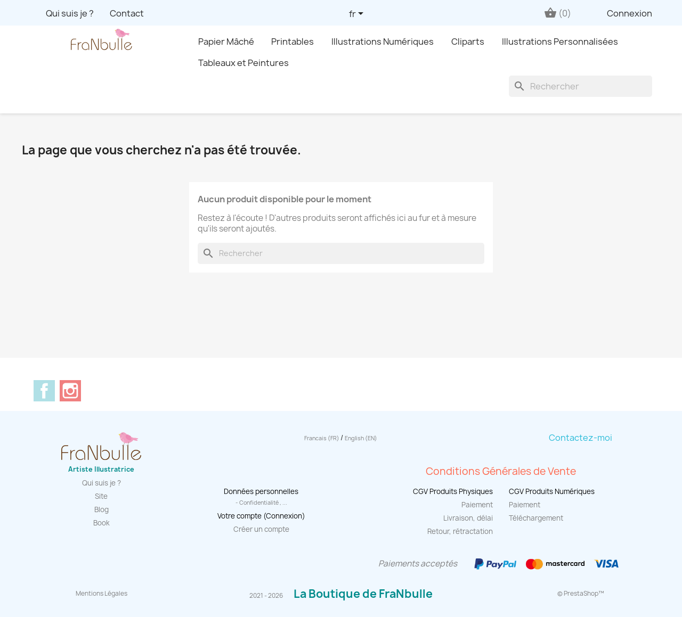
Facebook (44, 390)
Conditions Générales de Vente (501, 471)
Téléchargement (536, 518)
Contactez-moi (580, 437)
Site (101, 496)
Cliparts (467, 41)
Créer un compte (261, 529)
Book (101, 523)
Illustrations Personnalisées (560, 41)
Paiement (477, 504)
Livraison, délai (468, 518)
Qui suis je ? (70, 13)
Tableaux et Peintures (243, 63)
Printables (292, 41)
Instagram (70, 390)
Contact (127, 13)
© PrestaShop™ (580, 593)
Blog (101, 509)
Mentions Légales (101, 593)
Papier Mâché (226, 41)
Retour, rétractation (460, 531)
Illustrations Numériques (382, 41)
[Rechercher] (580, 86)
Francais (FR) (322, 438)
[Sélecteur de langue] (358, 14)
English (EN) (361, 438)
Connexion (629, 13)
